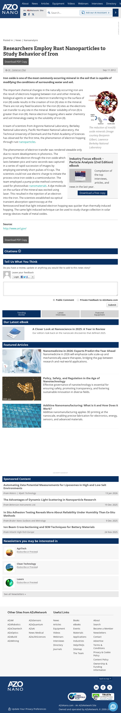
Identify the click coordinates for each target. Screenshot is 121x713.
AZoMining (13, 640)
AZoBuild (12, 636)
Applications (79, 636)
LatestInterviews (61, 313)
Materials (78, 632)
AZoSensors (35, 620)
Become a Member (103, 628)
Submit (112, 304)
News (18, 40)
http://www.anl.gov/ (14, 228)
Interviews (58, 640)
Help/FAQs (78, 644)
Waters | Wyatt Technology (22, 493)
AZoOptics (13, 632)
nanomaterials (38, 186)
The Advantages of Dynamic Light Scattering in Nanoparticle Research (49, 499)
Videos (56, 632)
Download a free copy (92, 193)
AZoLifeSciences (37, 636)
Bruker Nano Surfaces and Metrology (27, 520)
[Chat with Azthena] (113, 706)
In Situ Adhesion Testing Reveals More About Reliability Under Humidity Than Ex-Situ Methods (59, 513)
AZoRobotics (14, 624)
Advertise (98, 640)
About (96, 620)
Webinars (58, 636)
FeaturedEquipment (99, 313)
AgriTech (21, 548)
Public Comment (65, 299)
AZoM (11, 620)
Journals (57, 649)
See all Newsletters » (15, 594)
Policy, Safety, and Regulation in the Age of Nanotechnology (71, 379)
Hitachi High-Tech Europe (21, 532)
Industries (78, 640)
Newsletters (99, 632)
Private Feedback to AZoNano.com (99, 299)
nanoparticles (27, 142)
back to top (105, 678)
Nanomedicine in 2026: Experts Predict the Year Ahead (79, 351)
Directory (58, 644)
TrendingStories (21, 313)
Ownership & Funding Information (100, 666)
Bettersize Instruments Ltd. (22, 504)
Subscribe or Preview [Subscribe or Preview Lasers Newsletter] (27, 582)
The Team (78, 653)
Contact (97, 636)
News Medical (36, 632)
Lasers (20, 579)
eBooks (77, 624)
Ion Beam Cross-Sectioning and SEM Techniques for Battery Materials (49, 527)
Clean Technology (26, 563)
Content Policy (100, 659)
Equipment (59, 628)
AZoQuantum (36, 624)
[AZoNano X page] (33, 14)
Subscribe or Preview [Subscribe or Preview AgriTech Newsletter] (27, 551)
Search (97, 624)
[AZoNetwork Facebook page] (29, 14)
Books (76, 620)
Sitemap (77, 649)
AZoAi (32, 628)
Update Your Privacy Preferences (27, 708)
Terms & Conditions (99, 646)
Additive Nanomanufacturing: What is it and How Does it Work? (80, 407)
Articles (57, 624)
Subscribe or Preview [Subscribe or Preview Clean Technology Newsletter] (27, 567)
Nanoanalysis (31, 40)
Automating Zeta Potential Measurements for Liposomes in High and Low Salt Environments (54, 486)
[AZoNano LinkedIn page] (24, 14)
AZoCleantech (15, 628)
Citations (12, 251)
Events (76, 628)
